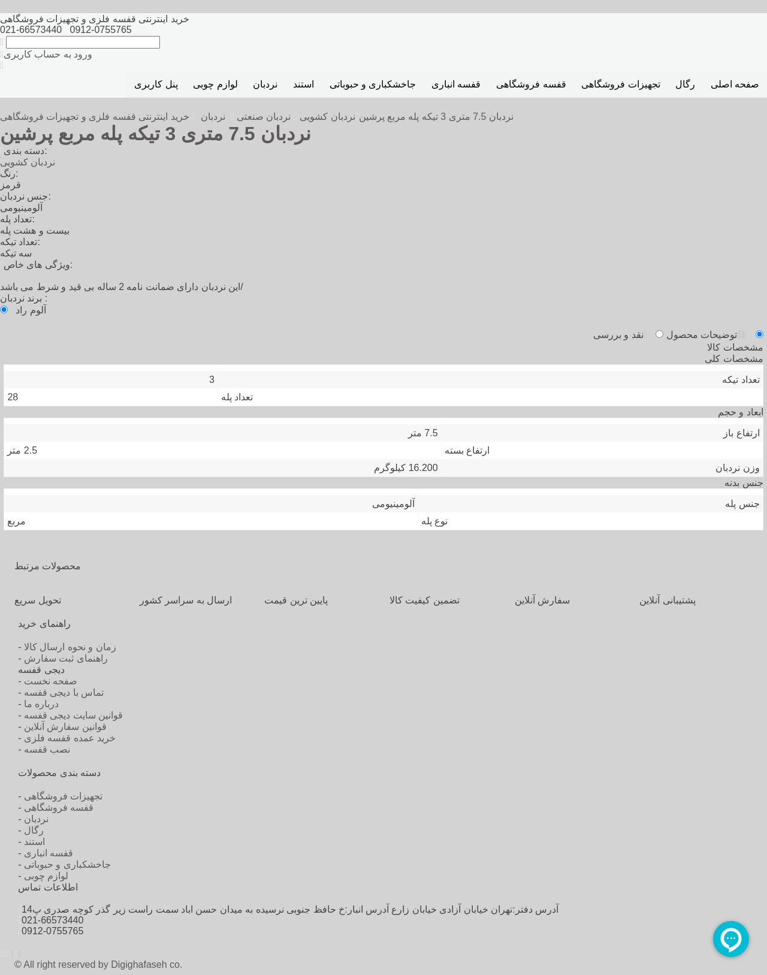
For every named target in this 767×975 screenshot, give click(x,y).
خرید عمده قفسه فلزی (70, 738)
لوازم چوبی (215, 84)
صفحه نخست (50, 681)
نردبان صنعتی (264, 116)
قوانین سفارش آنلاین (65, 727)
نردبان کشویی (327, 116)
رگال (685, 84)
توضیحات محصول (706, 335)
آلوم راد (31, 310)
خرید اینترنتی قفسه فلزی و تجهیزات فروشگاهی (96, 116)
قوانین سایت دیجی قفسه (73, 715)
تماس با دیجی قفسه (64, 692)
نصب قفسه (47, 749)
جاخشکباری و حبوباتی (373, 84)
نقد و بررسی (620, 335)
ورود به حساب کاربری (46, 54)
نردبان (265, 84)
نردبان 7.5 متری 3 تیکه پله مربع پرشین (436, 116)
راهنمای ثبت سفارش (66, 658)
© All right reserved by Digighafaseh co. (98, 964)
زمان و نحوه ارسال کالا (70, 647)
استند (303, 84)
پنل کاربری (155, 84)
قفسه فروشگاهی (531, 84)
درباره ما (41, 704)
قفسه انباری (456, 84)
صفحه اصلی (735, 84)
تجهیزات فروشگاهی (620, 84)
